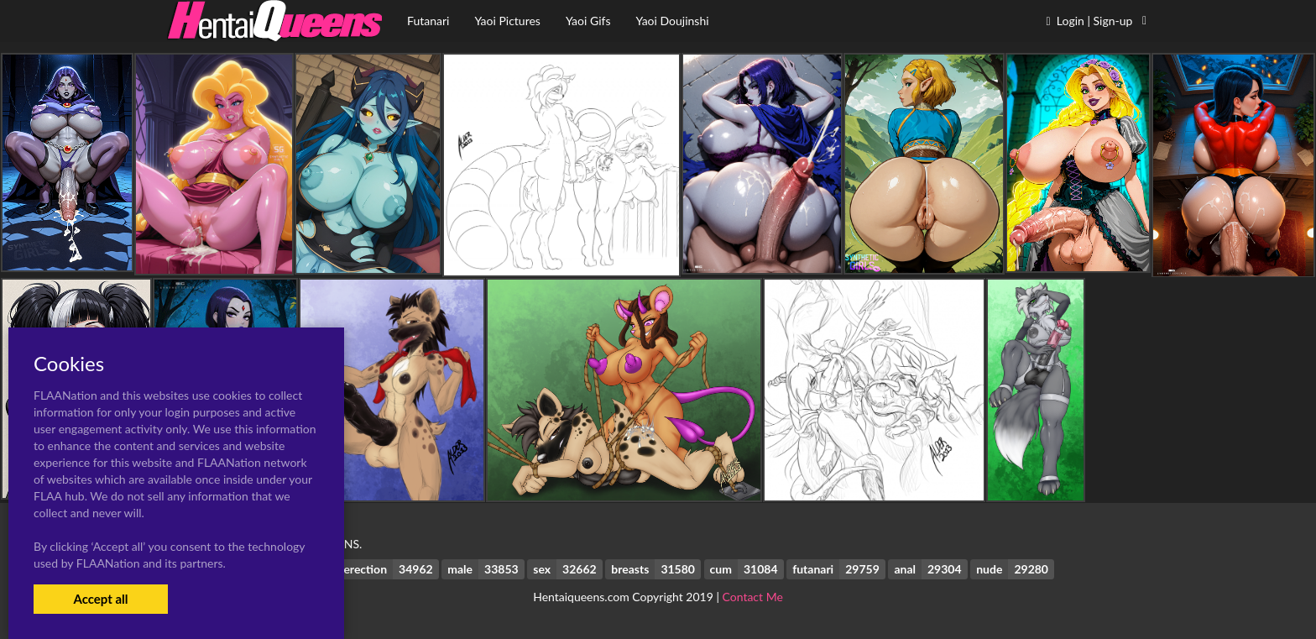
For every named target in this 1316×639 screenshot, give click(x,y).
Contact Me (753, 596)
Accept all (100, 598)
